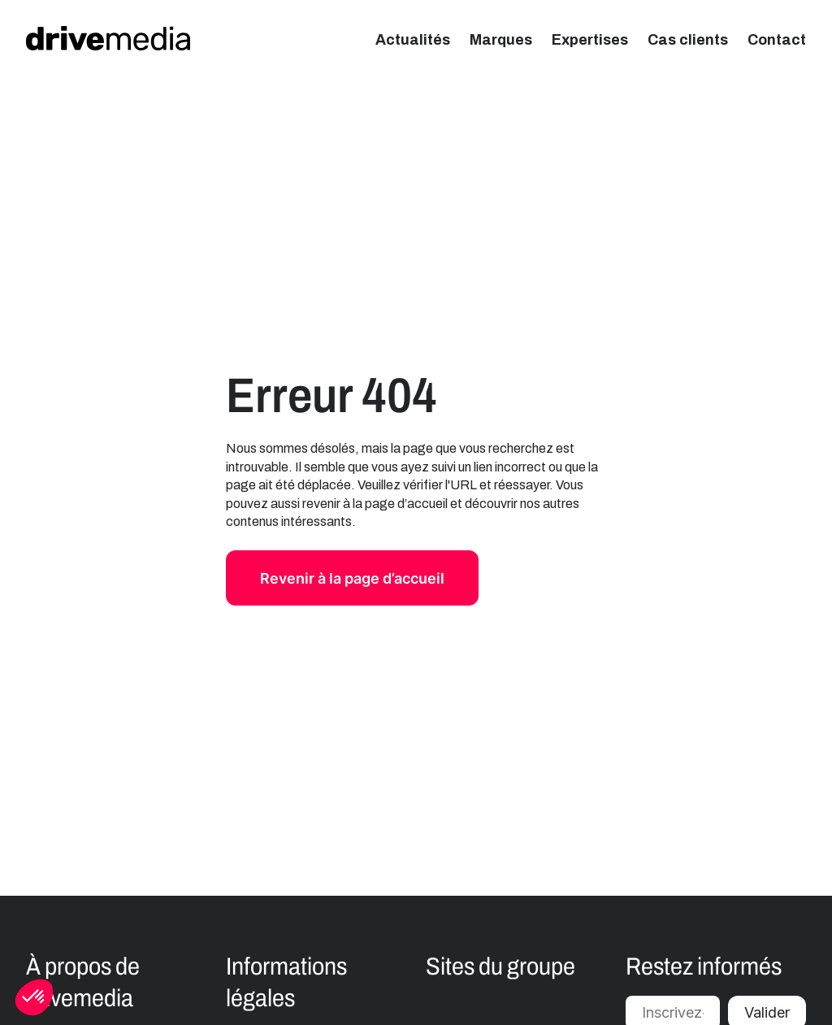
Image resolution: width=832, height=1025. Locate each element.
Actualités (412, 40)
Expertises (590, 40)
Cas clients (688, 40)
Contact (777, 40)
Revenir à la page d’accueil (352, 578)
